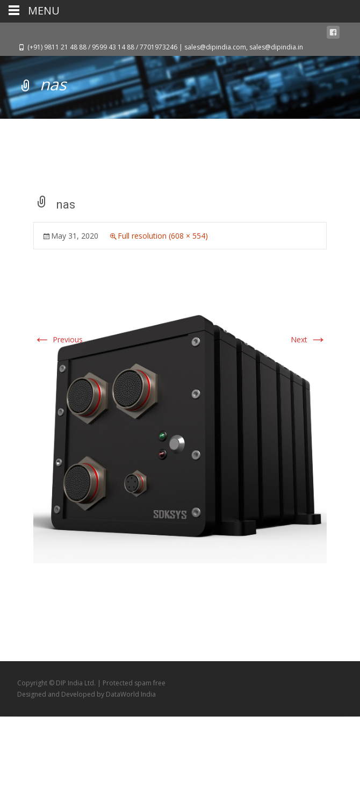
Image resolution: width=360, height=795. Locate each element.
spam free (149, 682)
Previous (58, 339)
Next (309, 339)
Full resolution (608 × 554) (163, 236)
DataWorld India (131, 694)
